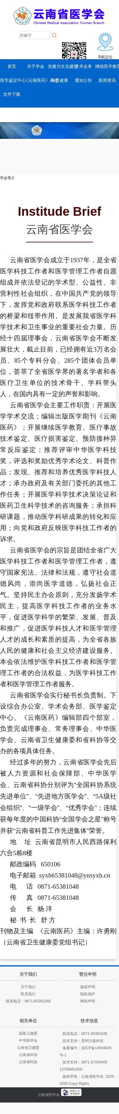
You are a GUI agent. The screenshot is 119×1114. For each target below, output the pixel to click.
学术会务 (83, 66)
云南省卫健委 (28, 1047)
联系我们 (28, 994)
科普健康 (59, 80)
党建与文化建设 (63, 66)
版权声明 (87, 987)
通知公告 (83, 80)
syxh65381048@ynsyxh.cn (74, 875)
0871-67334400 (94, 1062)
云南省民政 (28, 1062)
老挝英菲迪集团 (93, 1100)
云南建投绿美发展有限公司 (54, 1100)
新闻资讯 (107, 80)
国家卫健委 (28, 1033)
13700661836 (71, 1069)
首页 (11, 66)
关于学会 (35, 66)
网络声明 (87, 1001)
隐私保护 (87, 994)
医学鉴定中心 (13, 80)
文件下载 (11, 94)
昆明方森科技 (92, 1041)
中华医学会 (28, 1040)
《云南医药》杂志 (41, 80)
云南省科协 (28, 1055)
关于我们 (28, 987)
